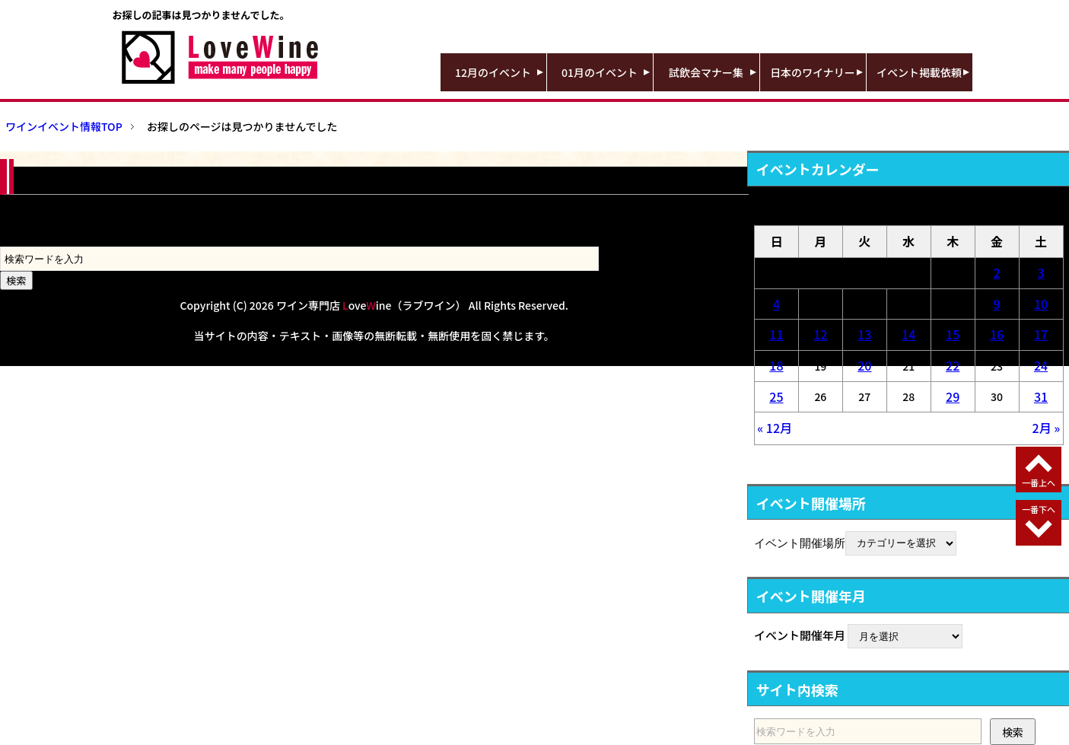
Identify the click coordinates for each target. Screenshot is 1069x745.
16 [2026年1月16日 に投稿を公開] (997, 334)
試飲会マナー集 (706, 72)
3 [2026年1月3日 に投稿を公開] (1040, 272)
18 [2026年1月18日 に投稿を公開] (776, 365)
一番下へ (1038, 509)
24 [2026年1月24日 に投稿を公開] (1041, 365)
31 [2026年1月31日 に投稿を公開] (1041, 396)
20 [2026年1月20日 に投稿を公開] (864, 365)
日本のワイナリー (812, 72)
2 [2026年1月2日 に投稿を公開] (997, 272)
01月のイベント (600, 72)
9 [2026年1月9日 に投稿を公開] (997, 303)
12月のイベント (493, 72)
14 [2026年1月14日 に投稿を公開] (908, 334)
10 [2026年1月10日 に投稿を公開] (1041, 303)
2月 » (1046, 428)
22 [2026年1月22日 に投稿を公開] (952, 365)
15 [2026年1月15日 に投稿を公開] (952, 334)
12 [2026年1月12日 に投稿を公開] (820, 334)
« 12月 (774, 428)
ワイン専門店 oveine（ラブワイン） (371, 305)
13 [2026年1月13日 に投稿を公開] (864, 334)
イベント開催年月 (799, 635)
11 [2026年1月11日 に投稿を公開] (776, 334)
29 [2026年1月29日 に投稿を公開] (952, 396)
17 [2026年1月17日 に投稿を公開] (1041, 334)
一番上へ (1038, 482)
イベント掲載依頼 (919, 72)
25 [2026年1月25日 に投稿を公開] (776, 396)
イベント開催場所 (799, 541)
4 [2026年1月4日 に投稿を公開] (776, 303)
